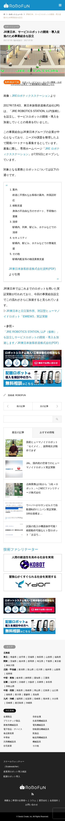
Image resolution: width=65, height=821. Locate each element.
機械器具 (37, 741)
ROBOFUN (20, 395)
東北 (5, 657)
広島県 (46, 690)
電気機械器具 (39, 725)
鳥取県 (19, 690)
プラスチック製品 (11, 721)
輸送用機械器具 (40, 737)
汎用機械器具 (9, 741)
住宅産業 (7, 746)
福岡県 (19, 699)
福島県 (58, 657)
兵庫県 (40, 682)
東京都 (58, 661)
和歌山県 (10, 686)
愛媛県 (27, 694)
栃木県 (22, 661)
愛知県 (37, 678)
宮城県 (31, 657)
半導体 (6, 737)
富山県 (30, 669)
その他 (36, 746)
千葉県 (49, 661)
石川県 (39, 669)
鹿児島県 (19, 703)
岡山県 (37, 690)
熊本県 (46, 699)
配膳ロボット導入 (11, 776)
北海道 (6, 653)
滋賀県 (13, 682)
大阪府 (31, 682)
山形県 (49, 657)
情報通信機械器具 (41, 729)
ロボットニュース (12, 27)
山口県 (55, 690)
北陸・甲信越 (9, 669)
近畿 (5, 682)
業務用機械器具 (10, 725)
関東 (5, 661)
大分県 (55, 699)
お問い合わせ (31, 804)
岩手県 (22, 657)
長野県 (9, 673)
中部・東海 (8, 678)
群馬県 (31, 661)
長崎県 (37, 699)
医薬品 (36, 733)
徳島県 (9, 694)
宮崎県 (9, 703)
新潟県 (22, 669)
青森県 (13, 657)
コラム (33, 800)
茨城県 (13, 661)
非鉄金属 (37, 716)
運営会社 (43, 800)
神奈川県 (10, 665)
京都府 (22, 682)
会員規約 (54, 800)
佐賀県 (28, 699)
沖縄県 (29, 703)
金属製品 (7, 716)
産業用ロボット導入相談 (14, 771)
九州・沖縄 (8, 699)
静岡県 (28, 678)
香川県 (18, 694)
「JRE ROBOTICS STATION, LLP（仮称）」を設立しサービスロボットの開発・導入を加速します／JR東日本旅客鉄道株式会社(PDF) (31, 337)
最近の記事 (18, 432)
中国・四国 (8, 690)
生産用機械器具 (40, 721)
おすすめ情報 (47, 432)
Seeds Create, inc (25, 817)
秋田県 (40, 657)
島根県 (28, 690)
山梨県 (57, 669)
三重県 (46, 678)
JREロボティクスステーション (31, 95)
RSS (32, 794)
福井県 (48, 669)
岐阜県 (19, 678)
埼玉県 (40, 661)
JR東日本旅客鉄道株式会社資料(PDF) (32, 268)
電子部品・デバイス (12, 729)
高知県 (36, 694)
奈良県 (49, 682)
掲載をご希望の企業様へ (15, 800)
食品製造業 (8, 733)
